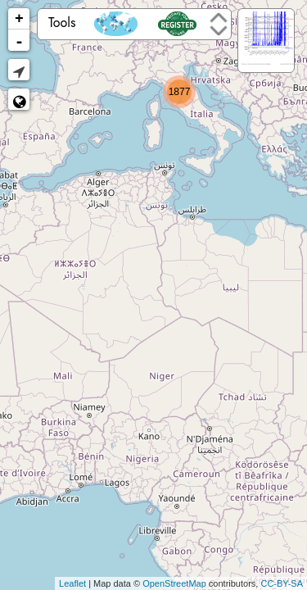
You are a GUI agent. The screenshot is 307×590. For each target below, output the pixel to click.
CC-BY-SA (281, 583)
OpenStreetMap (174, 583)
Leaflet (72, 583)
